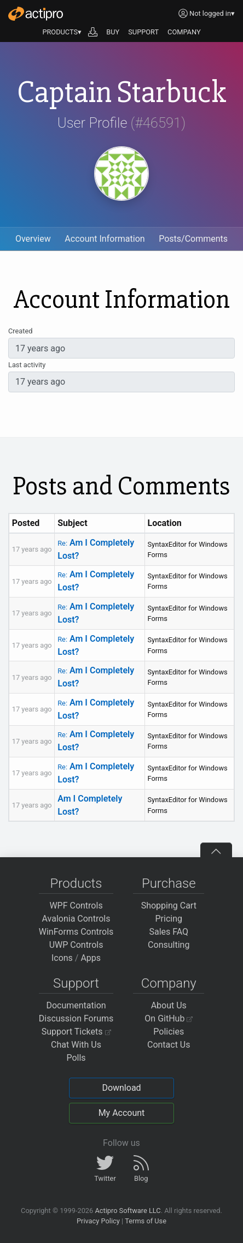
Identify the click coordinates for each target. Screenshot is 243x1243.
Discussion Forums (76, 1018)
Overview (33, 239)
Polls (75, 1058)
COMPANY (184, 32)
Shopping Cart (168, 905)
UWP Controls (76, 945)
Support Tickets (76, 1031)
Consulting (168, 945)
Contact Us (168, 1044)
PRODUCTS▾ (62, 32)
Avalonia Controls (76, 918)
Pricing (169, 918)
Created (20, 331)
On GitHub (168, 1018)
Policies (168, 1031)
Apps (90, 958)
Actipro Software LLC (127, 1210)
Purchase (169, 883)
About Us (169, 1005)
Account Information (104, 239)
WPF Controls (75, 905)
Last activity (26, 365)
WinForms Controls (76, 932)
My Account (122, 1113)
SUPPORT (143, 32)
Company (168, 983)
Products (76, 883)
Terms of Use (145, 1221)
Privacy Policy (98, 1221)
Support (76, 983)
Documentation (76, 1005)
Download (121, 1088)
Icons (62, 958)
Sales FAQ (168, 932)
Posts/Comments (193, 239)
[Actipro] (35, 14)
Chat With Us (76, 1044)
